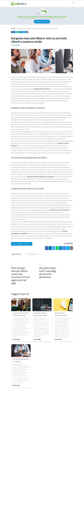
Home (13, 28)
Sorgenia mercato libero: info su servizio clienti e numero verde (37, 28)
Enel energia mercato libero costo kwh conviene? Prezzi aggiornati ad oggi (20, 275)
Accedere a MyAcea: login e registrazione (40, 314)
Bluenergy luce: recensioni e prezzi (61, 314)
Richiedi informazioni (42, 21)
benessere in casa (33, 254)
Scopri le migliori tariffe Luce (22, 244)
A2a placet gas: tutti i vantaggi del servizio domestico (47, 272)
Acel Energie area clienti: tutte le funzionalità (21, 314)
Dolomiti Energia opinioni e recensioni (21, 360)
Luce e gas (16, 45)
